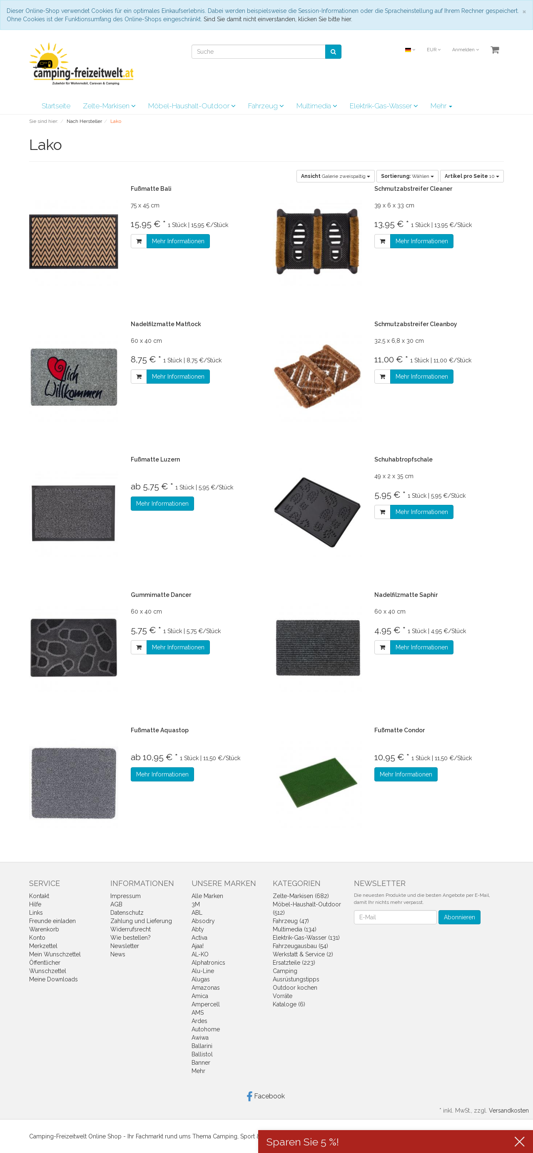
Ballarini (202, 1046)
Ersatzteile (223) (294, 962)
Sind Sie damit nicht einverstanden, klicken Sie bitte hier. (278, 19)
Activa (199, 937)
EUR (434, 49)
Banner (201, 1062)
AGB (116, 904)
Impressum (125, 896)
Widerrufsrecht (130, 929)
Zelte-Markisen (109, 106)
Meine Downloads (53, 979)
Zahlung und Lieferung (141, 921)
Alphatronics (208, 962)
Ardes (199, 1021)
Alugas (201, 979)
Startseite (56, 106)
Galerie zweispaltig (335, 176)
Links (36, 912)
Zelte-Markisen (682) (301, 896)
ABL (197, 912)
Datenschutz (127, 912)
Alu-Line (203, 971)
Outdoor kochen (295, 987)
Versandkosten (509, 1110)
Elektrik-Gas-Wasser (384, 106)
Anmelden (465, 49)
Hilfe (35, 904)
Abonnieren (459, 917)
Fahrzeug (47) (291, 921)
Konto (37, 937)
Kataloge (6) (289, 1004)
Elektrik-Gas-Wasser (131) (306, 937)
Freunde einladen (52, 921)
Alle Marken (207, 896)
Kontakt (39, 896)
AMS (198, 1012)
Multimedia (316, 106)
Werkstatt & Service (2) (303, 954)
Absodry (203, 921)
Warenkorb (44, 929)
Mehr (441, 106)
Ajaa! (198, 946)
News (117, 954)
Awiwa (200, 1037)
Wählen (407, 176)
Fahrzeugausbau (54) (300, 946)
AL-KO (200, 954)
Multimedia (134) (294, 929)
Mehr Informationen (178, 241)
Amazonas (206, 987)
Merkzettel (43, 946)
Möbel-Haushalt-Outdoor (192, 106)
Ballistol (202, 1054)
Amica (200, 996)
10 (472, 176)
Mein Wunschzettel (55, 954)
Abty (198, 929)
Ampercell (206, 1004)
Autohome (206, 1029)
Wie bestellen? (130, 937)
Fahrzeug (266, 106)
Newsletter (124, 946)
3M (196, 904)
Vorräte (282, 996)
